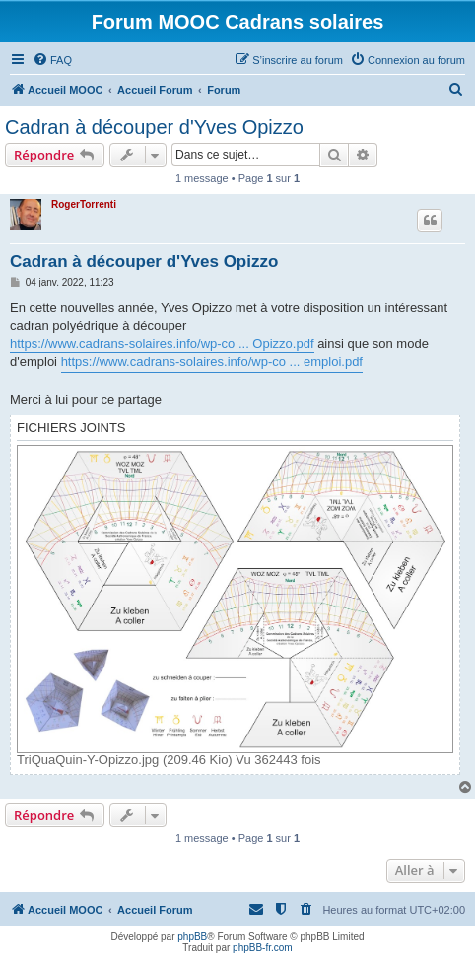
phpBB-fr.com (263, 947)
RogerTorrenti (83, 204)
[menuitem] (52, 60)
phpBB (192, 936)
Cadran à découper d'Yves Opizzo (154, 127)
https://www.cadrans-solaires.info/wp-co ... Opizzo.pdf (162, 343)
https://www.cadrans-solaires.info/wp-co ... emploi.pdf (212, 361)
